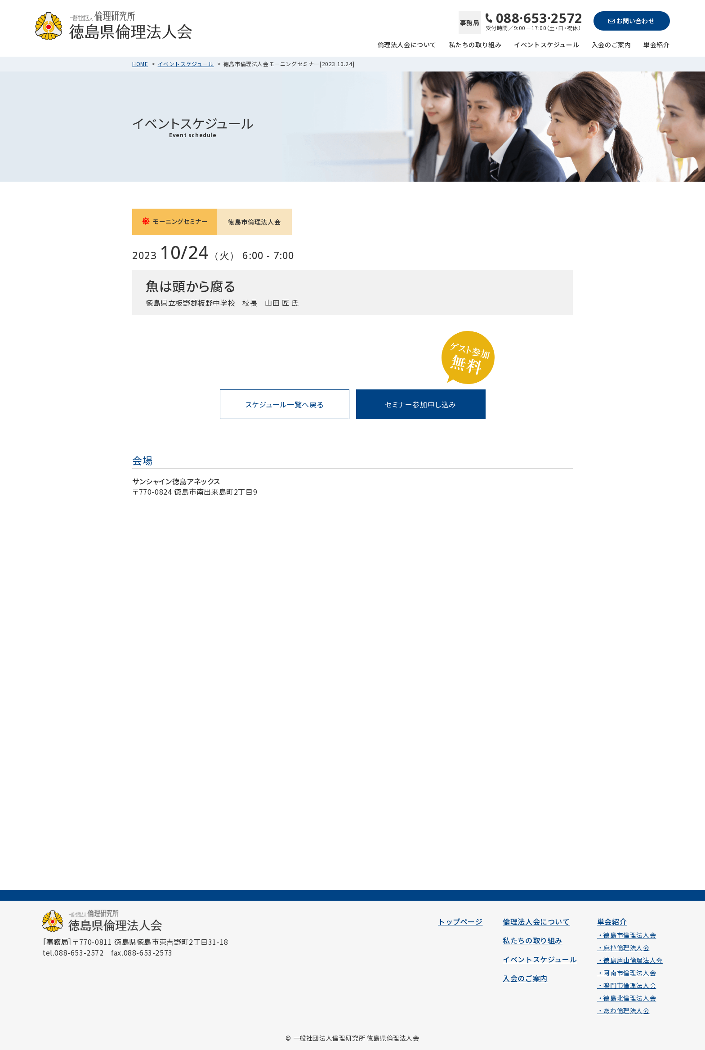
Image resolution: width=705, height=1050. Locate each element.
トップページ (460, 921)
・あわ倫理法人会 (623, 1010)
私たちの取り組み (475, 44)
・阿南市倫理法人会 (626, 972)
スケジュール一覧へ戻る (284, 404)
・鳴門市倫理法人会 (626, 985)
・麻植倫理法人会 (623, 947)
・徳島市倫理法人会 (626, 934)
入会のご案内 (611, 44)
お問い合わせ (631, 20)
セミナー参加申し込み (420, 404)
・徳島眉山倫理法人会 (630, 960)
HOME (140, 63)
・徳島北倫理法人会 (626, 997)
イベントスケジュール (546, 44)
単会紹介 (656, 44)
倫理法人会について (407, 44)
